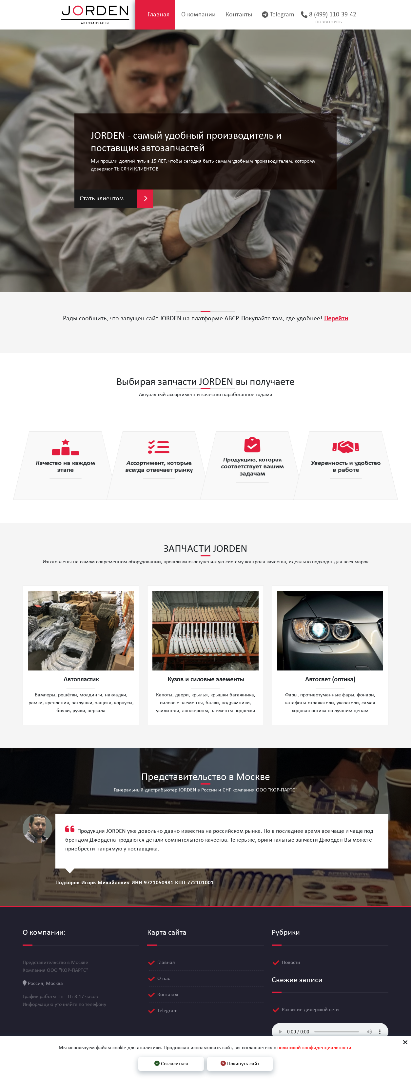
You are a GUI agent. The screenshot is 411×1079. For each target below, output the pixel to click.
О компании (191, 14)
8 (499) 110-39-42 (329, 18)
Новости (291, 961)
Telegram (275, 14)
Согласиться (171, 1064)
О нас (163, 977)
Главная (150, 14)
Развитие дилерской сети (310, 1008)
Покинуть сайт (240, 1064)
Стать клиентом (116, 199)
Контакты (234, 14)
